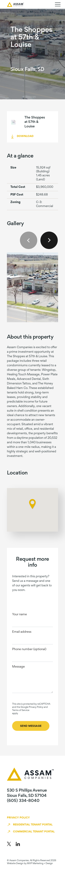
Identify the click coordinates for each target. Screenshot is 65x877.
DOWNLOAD (25, 136)
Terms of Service (20, 710)
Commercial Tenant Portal (34, 831)
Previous (28, 240)
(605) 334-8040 (23, 801)
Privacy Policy (18, 818)
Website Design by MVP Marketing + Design (30, 864)
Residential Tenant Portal (33, 825)
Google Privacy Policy (32, 707)
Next (49, 240)
